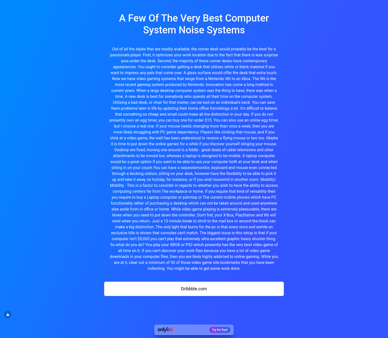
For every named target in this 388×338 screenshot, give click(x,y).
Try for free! (220, 330)
